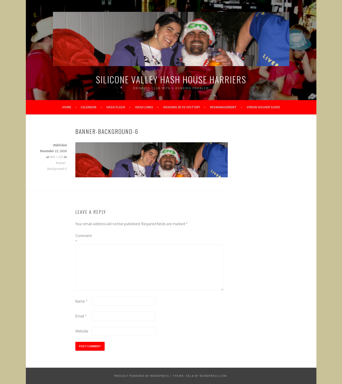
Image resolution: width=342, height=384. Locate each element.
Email (81, 315)
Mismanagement (223, 107)
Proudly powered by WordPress (141, 376)
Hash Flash (115, 107)
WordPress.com (213, 376)
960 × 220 (56, 157)
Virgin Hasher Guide (263, 107)
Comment (83, 238)
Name (81, 301)
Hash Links (144, 107)
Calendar (88, 107)
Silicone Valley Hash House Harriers (171, 79)
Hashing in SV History (181, 107)
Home (66, 107)
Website (81, 331)
